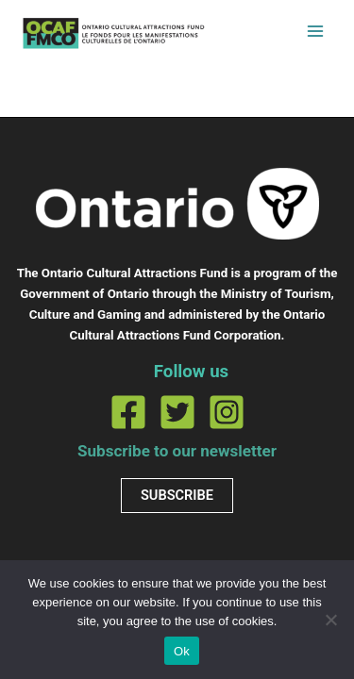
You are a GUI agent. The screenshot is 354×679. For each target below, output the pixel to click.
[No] (330, 619)
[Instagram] (226, 412)
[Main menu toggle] (315, 31)
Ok (182, 651)
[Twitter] (177, 412)
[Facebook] (128, 412)
